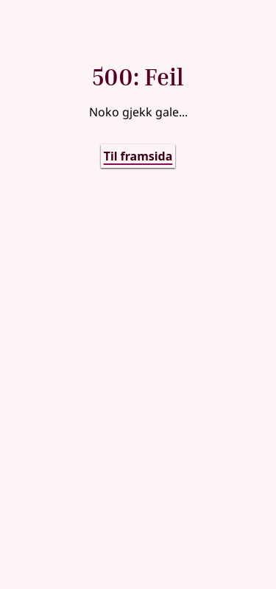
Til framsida (138, 156)
